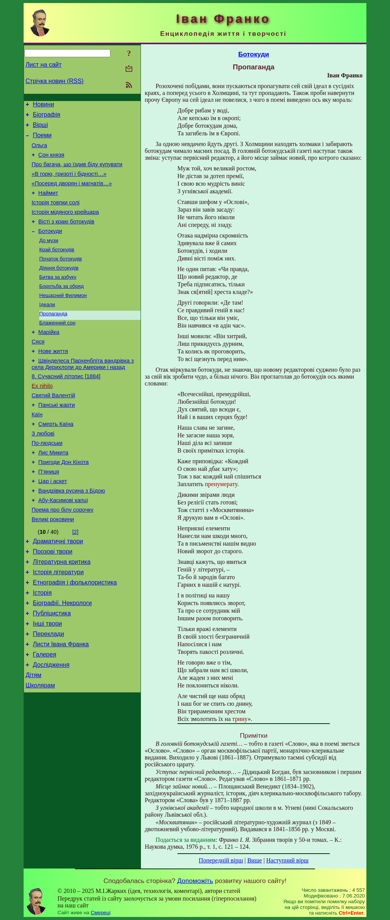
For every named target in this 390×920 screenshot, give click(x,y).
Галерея (44, 714)
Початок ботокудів (60, 277)
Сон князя (51, 162)
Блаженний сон (57, 346)
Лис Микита (53, 491)
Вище (254, 860)
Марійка (48, 357)
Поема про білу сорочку (62, 555)
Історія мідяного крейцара (65, 226)
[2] (75, 578)
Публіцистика (52, 669)
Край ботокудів (56, 267)
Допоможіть (195, 881)
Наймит (48, 204)
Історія (42, 646)
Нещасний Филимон (63, 317)
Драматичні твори (58, 589)
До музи (48, 257)
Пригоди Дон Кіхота (63, 502)
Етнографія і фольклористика (75, 634)
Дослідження (51, 726)
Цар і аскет (52, 523)
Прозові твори (52, 600)
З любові (43, 470)
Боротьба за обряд (61, 307)
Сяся (38, 367)
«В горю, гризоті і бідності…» (69, 183)
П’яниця (48, 512)
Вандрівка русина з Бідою (71, 534)
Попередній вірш (221, 860)
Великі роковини (53, 566)
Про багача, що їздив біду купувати (77, 172)
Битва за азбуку (57, 297)
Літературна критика (61, 612)
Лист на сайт (44, 64)
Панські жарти (56, 438)
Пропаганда (53, 336)
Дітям (33, 737)
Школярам (40, 749)
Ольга (39, 151)
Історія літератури (58, 623)
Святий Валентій (53, 427)
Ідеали (47, 326)
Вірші (40, 128)
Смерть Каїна (56, 459)
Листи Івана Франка (61, 703)
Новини (43, 105)
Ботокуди (50, 247)
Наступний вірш (287, 860)
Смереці (100, 912)
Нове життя (53, 378)
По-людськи (47, 480)
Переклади (48, 692)
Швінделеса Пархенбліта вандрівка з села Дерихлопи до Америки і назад (83, 392)
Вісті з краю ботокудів (66, 236)
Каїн (37, 448)
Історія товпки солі (56, 215)
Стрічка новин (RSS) (54, 81)
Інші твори (47, 680)
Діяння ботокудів (58, 287)
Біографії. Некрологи (62, 657)
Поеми (42, 139)
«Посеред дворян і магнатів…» (72, 194)
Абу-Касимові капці (63, 544)
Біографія (46, 117)
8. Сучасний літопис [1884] (66, 406)
